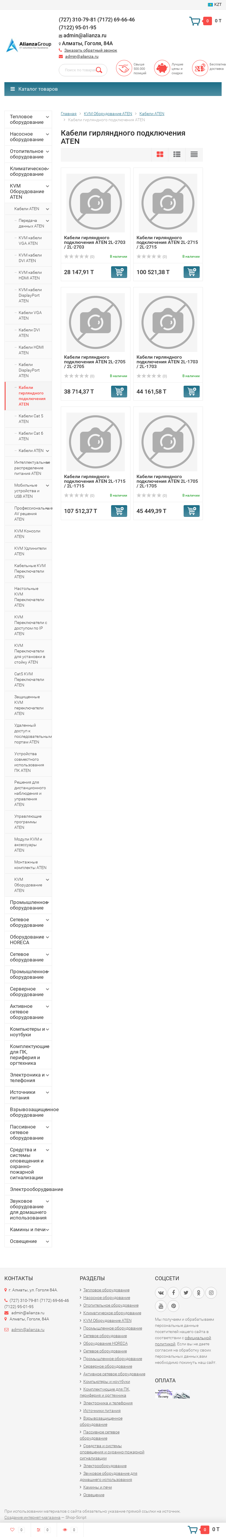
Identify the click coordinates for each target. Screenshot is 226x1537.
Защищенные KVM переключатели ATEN (29, 705)
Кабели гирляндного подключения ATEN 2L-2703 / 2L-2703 (94, 242)
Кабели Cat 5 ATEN (31, 419)
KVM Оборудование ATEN (30, 191)
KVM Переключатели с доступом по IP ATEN (30, 625)
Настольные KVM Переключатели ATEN (29, 597)
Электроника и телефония (30, 1077)
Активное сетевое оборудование (30, 1011)
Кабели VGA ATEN (30, 315)
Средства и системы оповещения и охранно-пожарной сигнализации (30, 1163)
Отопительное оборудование (30, 154)
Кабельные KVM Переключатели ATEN (30, 571)
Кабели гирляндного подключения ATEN (32, 395)
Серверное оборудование (30, 991)
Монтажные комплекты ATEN (30, 865)
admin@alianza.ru (82, 56)
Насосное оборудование (30, 136)
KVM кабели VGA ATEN (30, 240)
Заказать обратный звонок (90, 50)
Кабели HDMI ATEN (31, 350)
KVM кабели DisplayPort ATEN (30, 295)
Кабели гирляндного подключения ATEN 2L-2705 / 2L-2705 (94, 361)
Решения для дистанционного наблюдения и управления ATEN (30, 793)
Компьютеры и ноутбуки (30, 1031)
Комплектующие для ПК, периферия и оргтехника (30, 1054)
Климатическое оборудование (30, 171)
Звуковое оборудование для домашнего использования (30, 1209)
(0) (79, 257)
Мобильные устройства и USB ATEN (32, 490)
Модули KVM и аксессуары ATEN (28, 845)
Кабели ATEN (32, 209)
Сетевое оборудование (30, 922)
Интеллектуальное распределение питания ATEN (32, 468)
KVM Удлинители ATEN (30, 551)
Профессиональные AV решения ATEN (33, 513)
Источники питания (30, 1095)
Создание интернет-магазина (32, 1517)
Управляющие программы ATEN (28, 822)
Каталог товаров (34, 89)
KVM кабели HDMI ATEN (30, 275)
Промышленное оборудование (30, 905)
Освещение (30, 1241)
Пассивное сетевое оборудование (30, 1132)
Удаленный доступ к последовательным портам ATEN (33, 733)
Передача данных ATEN (34, 223)
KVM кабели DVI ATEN (30, 258)
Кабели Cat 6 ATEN (31, 436)
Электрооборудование (31, 1189)
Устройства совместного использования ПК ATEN (29, 762)
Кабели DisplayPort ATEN (29, 370)
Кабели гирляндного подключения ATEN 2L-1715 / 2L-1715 (94, 481)
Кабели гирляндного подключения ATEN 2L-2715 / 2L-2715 (167, 242)
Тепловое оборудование (30, 119)
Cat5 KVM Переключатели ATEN (29, 679)
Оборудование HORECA (30, 939)
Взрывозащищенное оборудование (31, 1112)
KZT (215, 4)
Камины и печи (30, 1229)
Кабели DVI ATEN (29, 333)
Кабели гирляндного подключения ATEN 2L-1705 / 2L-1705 (167, 481)
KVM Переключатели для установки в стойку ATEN (29, 653)
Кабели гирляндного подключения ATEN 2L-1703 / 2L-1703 (167, 361)
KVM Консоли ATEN (27, 534)
